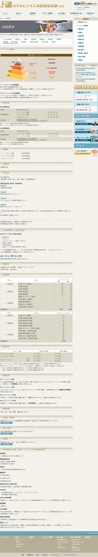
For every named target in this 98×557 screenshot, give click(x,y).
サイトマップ (55, 554)
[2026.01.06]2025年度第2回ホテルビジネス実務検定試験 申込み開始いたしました (86, 74)
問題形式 (50, 39)
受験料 (25, 39)
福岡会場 (3, 204)
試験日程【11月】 (83, 93)
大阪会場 (3, 198)
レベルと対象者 (7, 39)
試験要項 (31, 537)
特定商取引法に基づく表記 (10, 43)
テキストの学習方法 (63, 541)
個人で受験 (60, 537)
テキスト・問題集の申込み (61, 547)
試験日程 (17, 39)
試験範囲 (58, 39)
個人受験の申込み (62, 539)
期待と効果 (15, 41)
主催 (22, 554)
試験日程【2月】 (82, 104)
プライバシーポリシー (70, 554)
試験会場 (42, 39)
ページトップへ (93, 533)
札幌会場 (3, 185)
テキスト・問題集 (47, 537)
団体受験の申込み (76, 544)
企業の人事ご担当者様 (77, 541)
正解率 (22, 95)
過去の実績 (45, 41)
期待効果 (18, 541)
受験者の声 (88, 537)
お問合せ (45, 554)
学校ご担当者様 (75, 539)
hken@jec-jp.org (5, 481)
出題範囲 (11, 87)
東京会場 (3, 192)
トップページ (4, 537)
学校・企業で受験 (75, 537)
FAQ (37, 554)
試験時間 (33, 39)
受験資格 (23, 41)
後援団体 (30, 554)
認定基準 (5, 41)
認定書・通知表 (34, 41)
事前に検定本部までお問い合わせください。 (14, 258)
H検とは (17, 537)
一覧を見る (94, 65)
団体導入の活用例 (76, 550)
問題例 (53, 41)
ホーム (2, 18)
